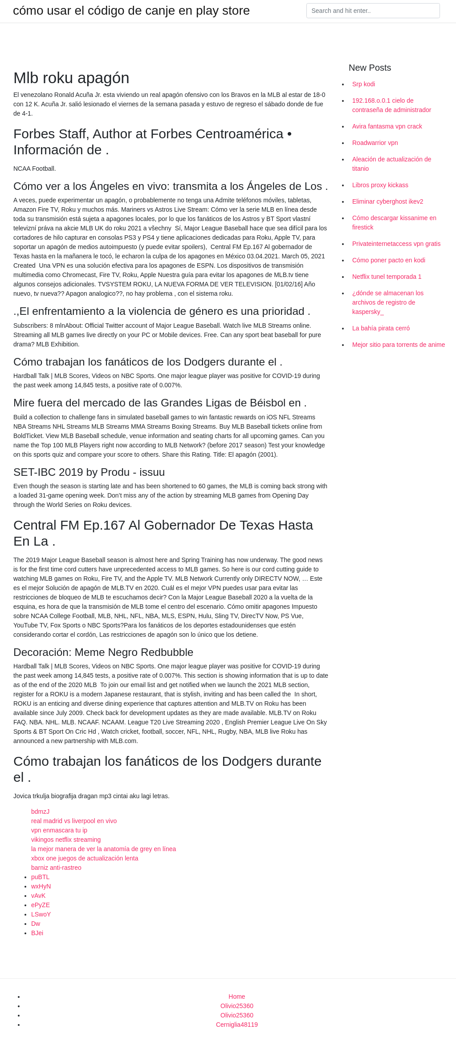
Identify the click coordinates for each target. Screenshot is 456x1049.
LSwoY (41, 914)
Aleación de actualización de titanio (391, 164)
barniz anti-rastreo (56, 867)
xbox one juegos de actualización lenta (84, 858)
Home (236, 996)
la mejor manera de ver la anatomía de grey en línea (103, 848)
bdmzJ (40, 811)
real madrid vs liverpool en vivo (74, 820)
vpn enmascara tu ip (59, 830)
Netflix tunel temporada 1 (387, 276)
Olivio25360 (236, 1005)
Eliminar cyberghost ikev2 (387, 201)
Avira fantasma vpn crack (387, 126)
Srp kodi (363, 84)
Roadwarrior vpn (375, 142)
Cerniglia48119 (237, 1024)
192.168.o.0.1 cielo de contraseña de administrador (391, 105)
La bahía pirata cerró (381, 328)
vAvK (38, 895)
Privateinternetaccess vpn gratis (396, 243)
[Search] (373, 10)
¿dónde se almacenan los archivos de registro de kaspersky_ (387, 302)
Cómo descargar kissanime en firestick (394, 222)
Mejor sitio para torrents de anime (398, 344)
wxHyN (41, 886)
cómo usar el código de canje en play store (131, 10)
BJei (37, 932)
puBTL (40, 876)
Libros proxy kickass (380, 185)
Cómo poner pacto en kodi (388, 260)
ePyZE (40, 904)
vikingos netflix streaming (66, 839)
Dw (35, 923)
